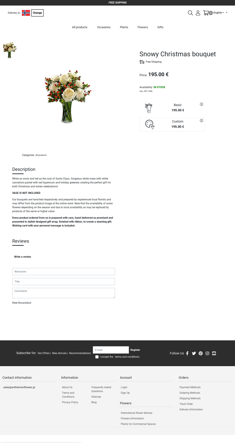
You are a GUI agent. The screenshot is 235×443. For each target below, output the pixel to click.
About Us (67, 387)
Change (37, 12)
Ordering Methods (190, 392)
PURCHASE (172, 143)
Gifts (160, 27)
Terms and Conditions (68, 394)
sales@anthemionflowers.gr (19, 387)
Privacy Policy (70, 402)
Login (124, 387)
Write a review (22, 256)
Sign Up (125, 392)
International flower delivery (136, 412)
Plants (124, 27)
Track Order (186, 403)
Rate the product (21, 302)
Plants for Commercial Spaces (138, 424)
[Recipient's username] (111, 350)
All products (79, 27)
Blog (94, 402)
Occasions (103, 27)
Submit (18, 312)
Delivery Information (191, 409)
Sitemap (96, 396)
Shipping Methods (190, 398)
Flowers (143, 27)
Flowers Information (132, 418)
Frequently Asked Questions (101, 389)
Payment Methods (190, 387)
